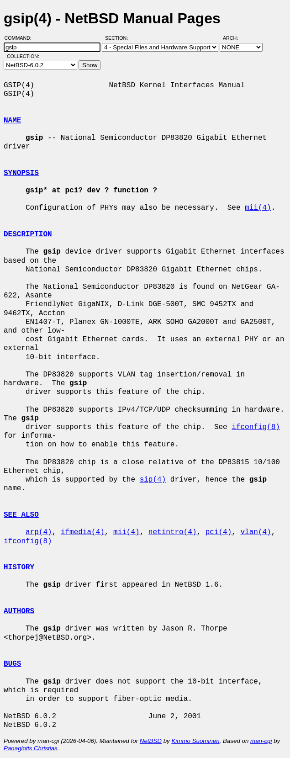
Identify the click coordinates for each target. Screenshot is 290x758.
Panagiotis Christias (31, 748)
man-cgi (261, 740)
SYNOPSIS (21, 173)
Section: (118, 38)
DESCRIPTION (28, 234)
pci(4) (219, 532)
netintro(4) (172, 532)
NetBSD (151, 740)
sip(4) (153, 480)
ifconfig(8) (256, 427)
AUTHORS (19, 611)
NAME (12, 121)
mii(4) (258, 208)
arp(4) (39, 532)
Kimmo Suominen (195, 740)
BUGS (12, 664)
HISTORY (19, 567)
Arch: (234, 38)
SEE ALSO (21, 515)
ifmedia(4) (83, 532)
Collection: (23, 56)
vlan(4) (255, 532)
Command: (21, 38)
